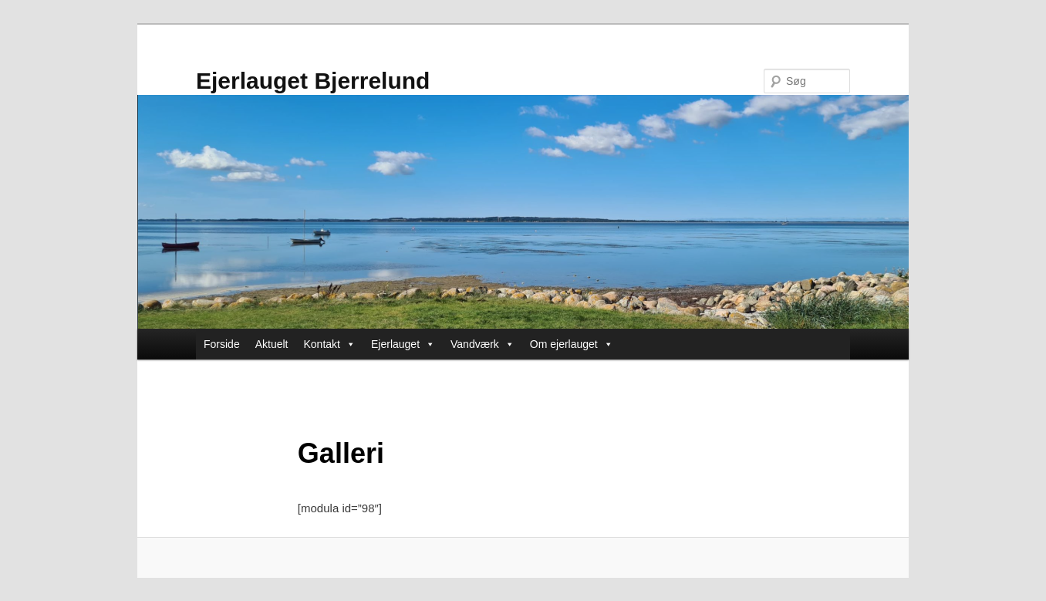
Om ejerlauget (571, 344)
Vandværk (482, 344)
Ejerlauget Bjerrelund (313, 80)
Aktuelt (271, 344)
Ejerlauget (403, 344)
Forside (222, 344)
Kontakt (330, 344)
